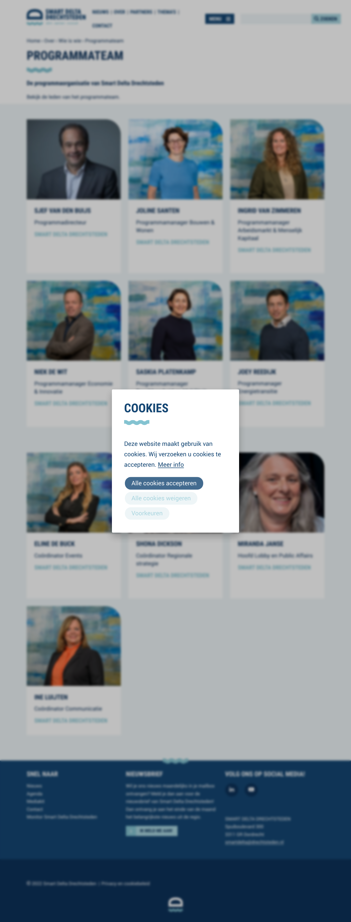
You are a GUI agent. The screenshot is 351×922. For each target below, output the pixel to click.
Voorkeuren (147, 513)
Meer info (171, 464)
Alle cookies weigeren (161, 498)
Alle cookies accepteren (164, 483)
